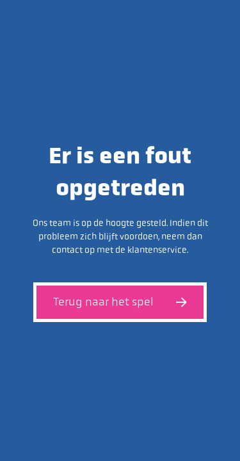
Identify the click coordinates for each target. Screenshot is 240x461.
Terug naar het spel (120, 302)
